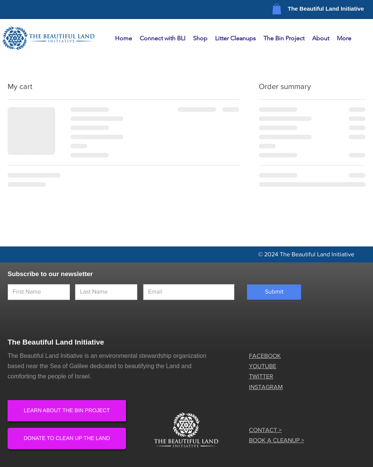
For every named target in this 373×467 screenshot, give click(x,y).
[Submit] (274, 292)
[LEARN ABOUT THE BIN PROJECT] (67, 410)
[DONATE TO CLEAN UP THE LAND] (67, 438)
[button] (276, 8)
